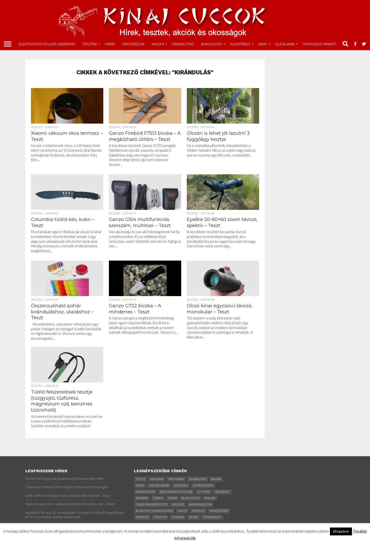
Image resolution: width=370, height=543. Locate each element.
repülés (142, 517)
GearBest (222, 492)
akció (182, 511)
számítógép (145, 492)
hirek (140, 485)
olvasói (178, 517)
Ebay (262, 44)
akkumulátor (200, 504)
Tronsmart (212, 517)
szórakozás (203, 485)
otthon (203, 492)
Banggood (211, 44)
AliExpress (240, 44)
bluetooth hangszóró (154, 511)
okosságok (133, 44)
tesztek (89, 44)
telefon (160, 517)
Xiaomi (158, 44)
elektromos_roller (176, 492)
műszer (178, 504)
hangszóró (219, 511)
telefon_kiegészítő (151, 504)
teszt (140, 479)
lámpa (158, 498)
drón (172, 498)
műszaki (156, 479)
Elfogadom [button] (341, 531)
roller (209, 498)
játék (193, 517)
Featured (176, 479)
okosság (181, 485)
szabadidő (197, 479)
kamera (142, 498)
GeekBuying (183, 44)
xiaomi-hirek (159, 485)
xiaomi (216, 479)
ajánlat (198, 511)
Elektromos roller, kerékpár (47, 44)
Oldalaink (285, 44)
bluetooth (190, 498)
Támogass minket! (319, 44)
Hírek (110, 44)
